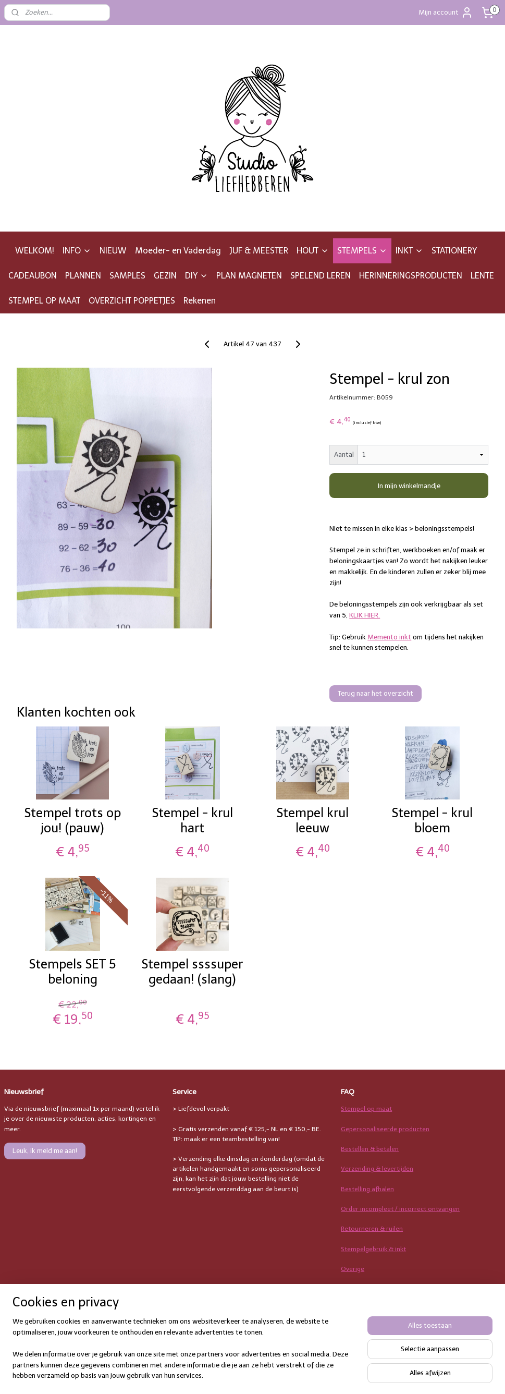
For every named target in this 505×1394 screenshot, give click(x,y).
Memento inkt (389, 637)
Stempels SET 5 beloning (72, 972)
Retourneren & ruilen (372, 1228)
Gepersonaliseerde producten (385, 1129)
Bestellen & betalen (370, 1149)
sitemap (296, 1375)
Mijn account (445, 12)
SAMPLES (127, 276)
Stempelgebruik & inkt (373, 1249)
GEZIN (165, 276)
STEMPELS (362, 251)
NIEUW (113, 251)
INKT (409, 251)
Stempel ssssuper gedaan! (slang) (192, 972)
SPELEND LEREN (320, 276)
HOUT (313, 251)
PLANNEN (83, 276)
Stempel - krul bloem (432, 820)
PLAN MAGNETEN (249, 276)
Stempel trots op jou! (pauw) (72, 820)
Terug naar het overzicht (375, 693)
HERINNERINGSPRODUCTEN (410, 276)
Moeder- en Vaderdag (178, 251)
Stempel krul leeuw (313, 820)
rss (316, 1375)
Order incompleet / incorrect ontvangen (400, 1209)
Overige (352, 1268)
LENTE (482, 276)
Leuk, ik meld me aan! (45, 1151)
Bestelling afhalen (367, 1189)
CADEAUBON (32, 276)
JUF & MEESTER (258, 251)
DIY (196, 276)
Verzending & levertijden (377, 1168)
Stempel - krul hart (192, 820)
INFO (77, 251)
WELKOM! (34, 251)
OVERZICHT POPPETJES (132, 301)
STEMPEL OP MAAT (44, 301)
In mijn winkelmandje (409, 486)
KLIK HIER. (364, 615)
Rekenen (199, 301)
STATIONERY (454, 251)
